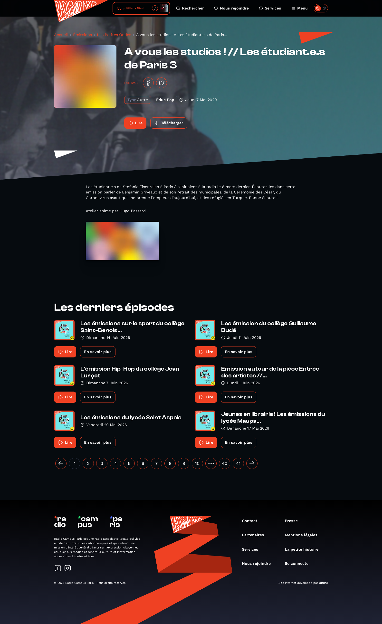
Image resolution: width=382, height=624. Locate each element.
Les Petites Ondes (114, 34)
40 (224, 463)
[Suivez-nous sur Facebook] (58, 568)
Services (270, 8)
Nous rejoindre (231, 8)
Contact (252, 520)
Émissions (82, 34)
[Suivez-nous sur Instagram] (68, 568)
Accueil (61, 34)
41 (238, 463)
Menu (299, 8)
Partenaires (255, 535)
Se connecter (300, 563)
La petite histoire (304, 549)
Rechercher (190, 8)
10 (197, 463)
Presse (294, 520)
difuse (323, 583)
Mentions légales (303, 535)
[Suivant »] (252, 463)
